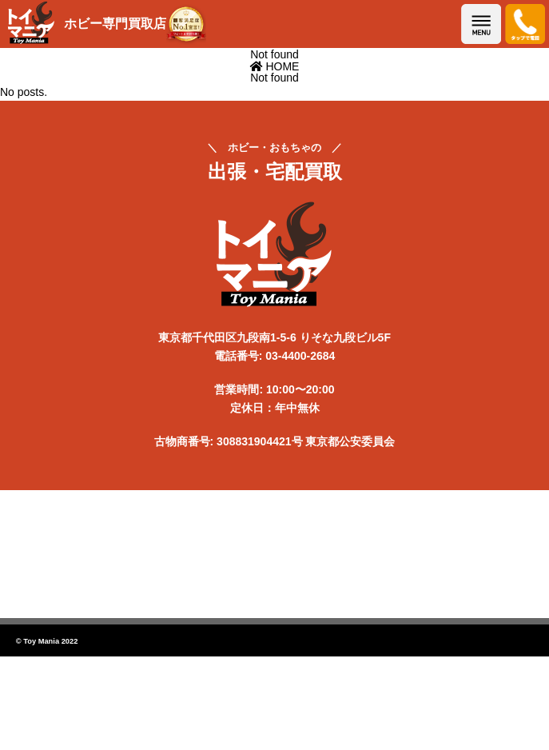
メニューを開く (481, 24)
